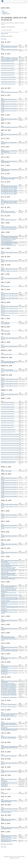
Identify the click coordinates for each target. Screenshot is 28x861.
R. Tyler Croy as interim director (6, 354)
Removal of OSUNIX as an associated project (8, 684)
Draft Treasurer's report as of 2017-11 (7, 425)
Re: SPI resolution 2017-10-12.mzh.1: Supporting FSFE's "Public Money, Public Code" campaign (9, 186)
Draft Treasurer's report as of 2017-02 (7, 63)
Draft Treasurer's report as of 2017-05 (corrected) (9, 443)
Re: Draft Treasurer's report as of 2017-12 (8, 429)
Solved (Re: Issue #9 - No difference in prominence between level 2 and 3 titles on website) (10, 578)
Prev (2, 39)
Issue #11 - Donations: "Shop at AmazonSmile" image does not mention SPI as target (9, 586)
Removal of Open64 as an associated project (9, 755)
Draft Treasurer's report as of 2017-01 (7, 61)
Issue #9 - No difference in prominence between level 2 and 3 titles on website (9, 566)
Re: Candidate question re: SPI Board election (9, 695)
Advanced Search (4, 33)
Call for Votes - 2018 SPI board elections (8, 683)
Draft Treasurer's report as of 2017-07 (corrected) (9, 447)
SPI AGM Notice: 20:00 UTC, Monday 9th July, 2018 (9, 569)
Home (3, 10)
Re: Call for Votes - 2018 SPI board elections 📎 (9, 706)
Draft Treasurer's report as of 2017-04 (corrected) (9, 441)
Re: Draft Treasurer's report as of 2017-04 (8, 77)
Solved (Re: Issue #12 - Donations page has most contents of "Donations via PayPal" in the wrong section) (9, 747)
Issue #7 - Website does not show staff (7, 211)
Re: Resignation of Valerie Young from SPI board (9, 782)
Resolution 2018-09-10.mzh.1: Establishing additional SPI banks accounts (8, 820)
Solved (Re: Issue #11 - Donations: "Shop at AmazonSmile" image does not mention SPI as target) (9, 724)
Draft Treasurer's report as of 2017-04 (7, 68)
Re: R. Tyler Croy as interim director (7, 369)
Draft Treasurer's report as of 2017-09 (7, 420)
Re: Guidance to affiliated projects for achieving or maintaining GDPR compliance (9, 812)
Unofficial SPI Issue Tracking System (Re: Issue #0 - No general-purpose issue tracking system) (9, 229)
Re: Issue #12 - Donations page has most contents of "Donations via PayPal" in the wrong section (9, 729)
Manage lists (4, 12)
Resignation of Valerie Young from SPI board (8, 779)
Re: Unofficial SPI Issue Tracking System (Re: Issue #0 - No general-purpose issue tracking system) (9, 237)
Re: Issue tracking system (5, 286)
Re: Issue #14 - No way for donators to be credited (10, 598)
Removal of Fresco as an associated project (8, 689)
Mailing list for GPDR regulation (6, 471)
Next (5, 39)
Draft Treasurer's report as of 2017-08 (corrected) (9, 450)
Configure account (6, 13)
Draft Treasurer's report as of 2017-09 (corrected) (9, 452)
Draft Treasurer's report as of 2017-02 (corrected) (9, 436)
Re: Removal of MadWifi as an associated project (9, 46)
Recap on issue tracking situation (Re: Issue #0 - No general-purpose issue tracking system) (9, 362)
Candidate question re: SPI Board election (8, 688)
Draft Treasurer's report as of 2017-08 (7, 418)
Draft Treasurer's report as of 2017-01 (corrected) (9, 434)
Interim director (3, 780)
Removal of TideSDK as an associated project (9, 686)
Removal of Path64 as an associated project (8, 685)
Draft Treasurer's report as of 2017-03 (7, 65)
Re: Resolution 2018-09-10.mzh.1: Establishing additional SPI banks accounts (9, 836)
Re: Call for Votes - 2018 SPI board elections (8, 690)
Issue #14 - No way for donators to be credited (9, 597)
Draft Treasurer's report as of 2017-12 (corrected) (9, 459)
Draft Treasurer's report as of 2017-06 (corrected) (9, 445)
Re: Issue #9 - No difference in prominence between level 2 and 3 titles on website (8, 568)
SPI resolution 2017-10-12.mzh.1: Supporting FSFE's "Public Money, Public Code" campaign (9, 178)
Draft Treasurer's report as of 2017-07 (7, 75)
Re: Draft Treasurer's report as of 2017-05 (8, 79)
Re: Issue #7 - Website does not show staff (8, 212)
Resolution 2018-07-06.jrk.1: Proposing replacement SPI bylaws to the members (8, 637)
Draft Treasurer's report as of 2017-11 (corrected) (9, 457)
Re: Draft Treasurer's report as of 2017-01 (8, 81)
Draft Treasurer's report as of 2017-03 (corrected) (9, 438)
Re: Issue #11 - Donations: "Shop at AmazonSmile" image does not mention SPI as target (9, 714)
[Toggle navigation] (25, 1)
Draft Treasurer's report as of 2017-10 (7, 422)
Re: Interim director (4, 781)
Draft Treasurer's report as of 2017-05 (7, 70)
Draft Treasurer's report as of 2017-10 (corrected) (9, 454)
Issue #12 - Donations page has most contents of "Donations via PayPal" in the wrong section (9, 589)
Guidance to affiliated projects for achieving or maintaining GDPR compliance (9, 801)
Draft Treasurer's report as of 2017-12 (7, 427)
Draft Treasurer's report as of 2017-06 (7, 72)
